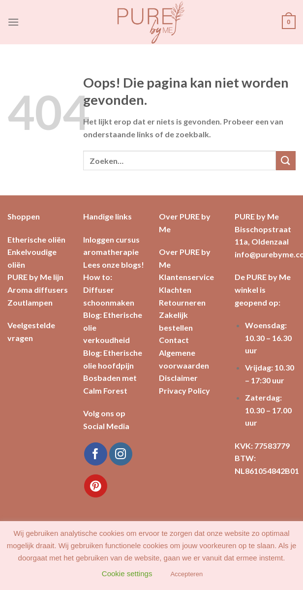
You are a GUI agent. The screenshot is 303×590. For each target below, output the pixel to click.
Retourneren (182, 302)
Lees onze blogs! (113, 264)
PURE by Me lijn (35, 276)
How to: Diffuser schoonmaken (108, 289)
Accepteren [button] (186, 574)
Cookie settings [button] (127, 573)
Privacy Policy (184, 390)
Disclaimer (178, 377)
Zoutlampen (30, 302)
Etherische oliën (36, 239)
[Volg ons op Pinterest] (95, 485)
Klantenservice (186, 276)
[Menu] (13, 22)
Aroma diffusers (37, 289)
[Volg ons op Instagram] (120, 454)
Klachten (175, 289)
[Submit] (286, 160)
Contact (174, 339)
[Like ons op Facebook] (95, 454)
